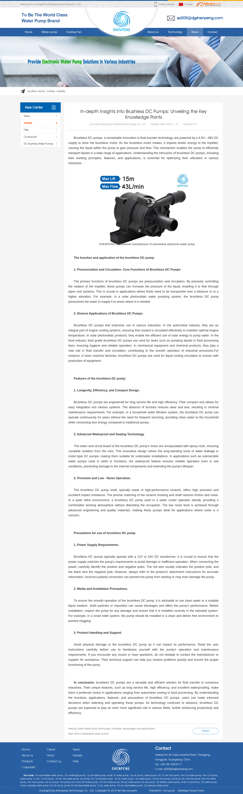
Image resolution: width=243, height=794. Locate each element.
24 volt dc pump (62, 785)
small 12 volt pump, (190, 782)
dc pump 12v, (87, 778)
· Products (26, 761)
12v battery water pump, (168, 782)
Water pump (49, 32)
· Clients (50, 749)
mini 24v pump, (193, 778)
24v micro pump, (36, 782)
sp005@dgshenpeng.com (200, 18)
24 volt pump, (148, 782)
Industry (61, 91)
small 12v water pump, (118, 775)
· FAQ (74, 761)
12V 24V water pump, (109, 782)
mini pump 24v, (67, 782)
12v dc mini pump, (161, 778)
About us (153, 32)
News (195, 32)
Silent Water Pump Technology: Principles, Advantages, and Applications (116, 728)
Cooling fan (30, 136)
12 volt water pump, (96, 775)
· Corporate (27, 767)
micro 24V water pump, (86, 782)
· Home (25, 749)
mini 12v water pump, (191, 775)
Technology (175, 32)
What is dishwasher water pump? (91, 733)
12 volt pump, (47, 778)
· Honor (49, 755)
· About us (26, 755)
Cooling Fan (74, 32)
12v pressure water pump (156, 785)
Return (206, 730)
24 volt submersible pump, (84, 785)
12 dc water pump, (106, 785)
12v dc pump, (137, 775)
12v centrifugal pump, (75, 775)
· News (75, 749)
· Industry (76, 755)
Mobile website (164, 4)
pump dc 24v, (178, 778)
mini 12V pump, (210, 775)
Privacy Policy (196, 790)
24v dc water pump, (131, 782)
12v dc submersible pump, (130, 785)
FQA (26, 129)
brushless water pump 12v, (40, 785)
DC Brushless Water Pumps (38, 143)
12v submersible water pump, (49, 775)
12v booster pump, (104, 778)
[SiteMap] (183, 790)
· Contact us (53, 761)
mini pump (169, 790)
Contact (213, 32)
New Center (34, 107)
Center (51, 91)
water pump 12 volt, (30, 778)
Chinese (186, 4)
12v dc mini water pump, (67, 778)
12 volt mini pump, (171, 775)
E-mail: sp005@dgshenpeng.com (174, 769)
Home (28, 32)
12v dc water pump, (124, 778)
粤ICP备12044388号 (127, 790)
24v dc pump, (52, 782)
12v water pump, (143, 778)
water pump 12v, (153, 775)
